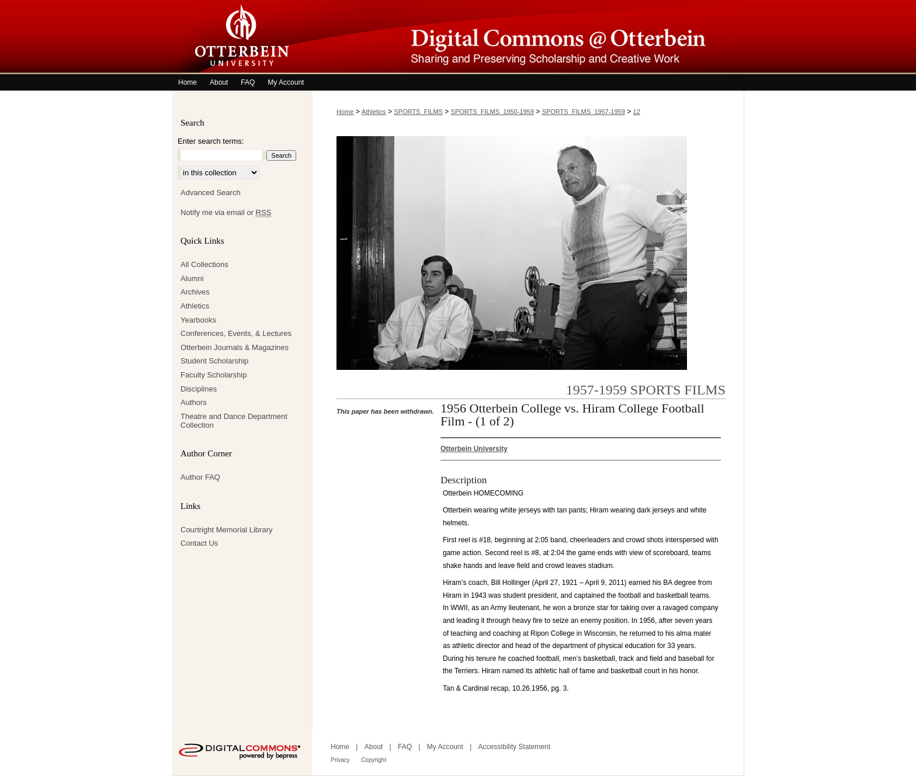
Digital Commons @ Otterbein (528, 37)
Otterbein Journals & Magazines (235, 347)
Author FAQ (200, 477)
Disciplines (199, 388)
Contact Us (199, 543)
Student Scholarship (214, 360)
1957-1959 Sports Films (646, 389)
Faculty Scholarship (214, 374)
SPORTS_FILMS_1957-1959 (583, 111)
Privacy (340, 760)
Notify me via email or (226, 212)
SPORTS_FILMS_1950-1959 (492, 111)
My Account (445, 747)
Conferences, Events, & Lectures (236, 333)
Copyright (373, 760)
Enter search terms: (211, 141)
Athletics (374, 111)
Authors (194, 402)
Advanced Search (211, 192)
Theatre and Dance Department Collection (234, 421)
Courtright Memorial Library (227, 529)
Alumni (192, 278)
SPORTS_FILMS (418, 111)
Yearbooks (198, 320)
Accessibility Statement (514, 747)
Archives (195, 291)
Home (344, 111)
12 (636, 111)
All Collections (204, 264)
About (374, 747)
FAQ (405, 747)
